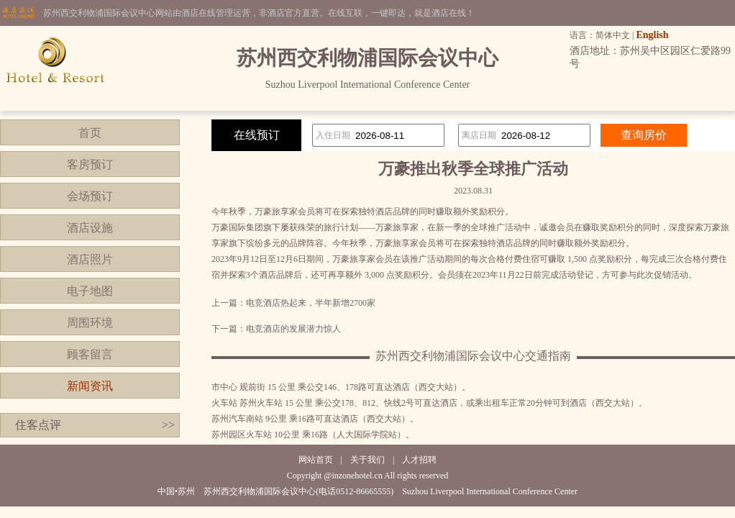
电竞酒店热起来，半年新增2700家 (310, 303)
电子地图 (90, 291)
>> (168, 425)
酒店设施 (90, 228)
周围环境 (90, 323)
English (652, 34)
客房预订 (90, 164)
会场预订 (90, 196)
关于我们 (367, 460)
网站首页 (315, 460)
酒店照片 (90, 259)
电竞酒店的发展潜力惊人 (293, 329)
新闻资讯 (90, 386)
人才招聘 (419, 460)
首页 (89, 133)
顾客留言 (90, 354)
